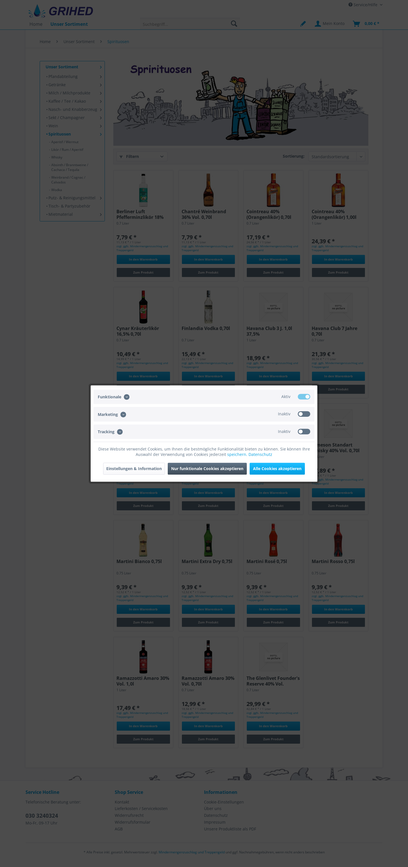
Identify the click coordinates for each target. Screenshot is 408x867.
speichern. (237, 454)
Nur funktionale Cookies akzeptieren (207, 468)
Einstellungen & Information (134, 468)
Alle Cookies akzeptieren (277, 468)
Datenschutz (260, 454)
